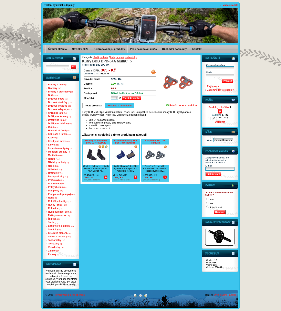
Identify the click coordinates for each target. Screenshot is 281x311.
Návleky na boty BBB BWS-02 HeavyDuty (96, 141)
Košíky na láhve (59, 141)
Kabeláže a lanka (59, 134)
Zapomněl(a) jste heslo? (220, 90)
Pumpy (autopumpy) (61, 194)
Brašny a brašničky (60, 91)
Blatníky (54, 88)
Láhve (53, 144)
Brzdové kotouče (59, 105)
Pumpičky (55, 190)
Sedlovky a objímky (61, 226)
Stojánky (54, 229)
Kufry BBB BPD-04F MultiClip (155, 141)
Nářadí (54, 158)
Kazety (53, 137)
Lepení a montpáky (60, 148)
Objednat (220, 122)
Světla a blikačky (59, 236)
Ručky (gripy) (57, 204)
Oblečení (55, 169)
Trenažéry (55, 243)
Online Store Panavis (225, 295)
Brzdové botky (58, 98)
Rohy (52, 197)
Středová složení (59, 233)
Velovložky (56, 247)
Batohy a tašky (58, 84)
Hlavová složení (58, 130)
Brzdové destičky (60, 102)
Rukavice (55, 208)
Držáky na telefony (60, 123)
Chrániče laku (57, 113)
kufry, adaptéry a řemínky (123, 57)
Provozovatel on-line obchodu (69, 295)
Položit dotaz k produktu (181, 105)
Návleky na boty (58, 162)
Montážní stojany (59, 151)
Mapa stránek (230, 5)
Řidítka (54, 219)
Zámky (53, 250)
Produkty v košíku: (219, 107)
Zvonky (53, 254)
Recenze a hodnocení (120, 105)
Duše (52, 127)
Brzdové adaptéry (60, 109)
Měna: (210, 140)
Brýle (53, 95)
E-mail (208, 166)
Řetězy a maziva (59, 215)
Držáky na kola (57, 120)
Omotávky (55, 173)
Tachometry (56, 240)
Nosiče (53, 166)
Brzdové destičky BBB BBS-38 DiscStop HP (125, 141)
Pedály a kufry (58, 176)
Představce (56, 180)
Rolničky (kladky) (59, 201)
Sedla (53, 222)
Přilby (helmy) (57, 187)
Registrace (213, 86)
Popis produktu (93, 105)
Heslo (209, 72)
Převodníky (56, 183)
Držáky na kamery (59, 116)
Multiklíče (55, 155)
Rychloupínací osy (60, 211)
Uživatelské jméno (215, 65)
